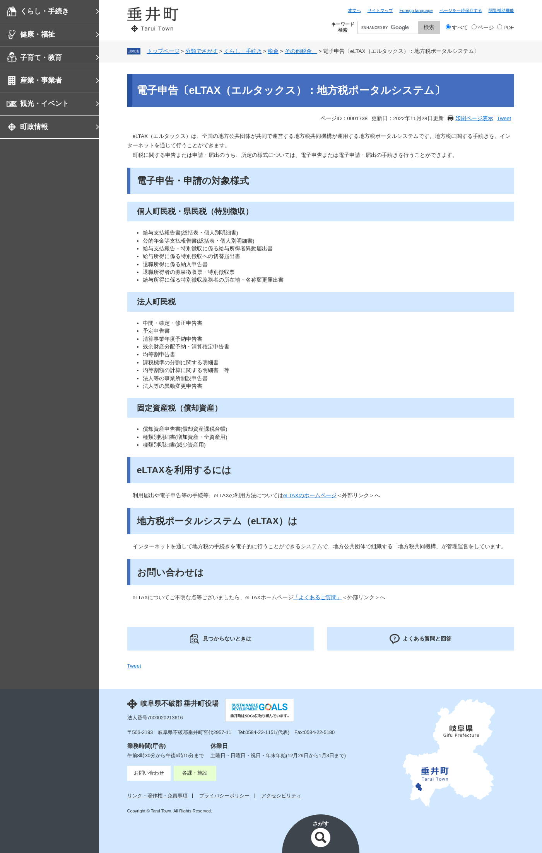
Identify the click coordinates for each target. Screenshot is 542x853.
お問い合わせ (149, 773)
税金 (273, 51)
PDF (508, 28)
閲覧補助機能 (501, 10)
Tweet (504, 118)
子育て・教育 (41, 57)
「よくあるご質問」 (317, 597)
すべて (460, 28)
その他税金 (301, 51)
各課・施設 (194, 773)
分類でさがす (201, 51)
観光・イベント (44, 103)
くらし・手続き (44, 11)
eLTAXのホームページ (310, 495)
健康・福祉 (37, 34)
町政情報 (34, 127)
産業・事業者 (41, 80)
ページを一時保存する (460, 10)
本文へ (354, 10)
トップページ (163, 51)
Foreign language (416, 10)
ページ (486, 28)
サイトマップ (380, 10)
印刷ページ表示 (474, 118)
